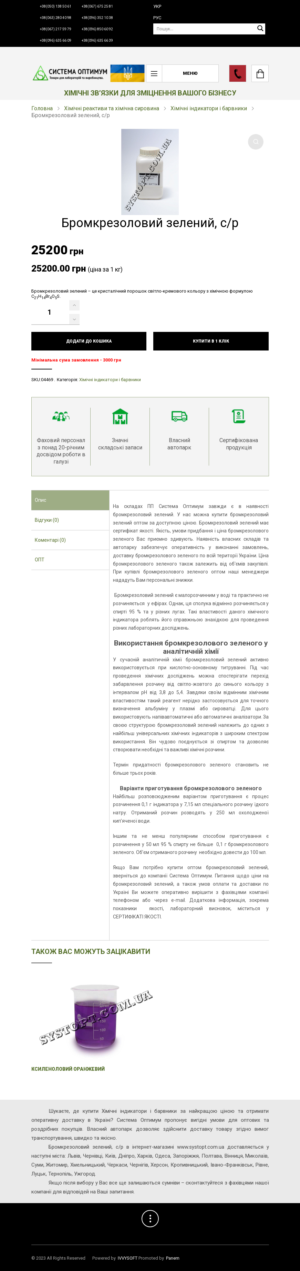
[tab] (70, 500)
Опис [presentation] (40, 500)
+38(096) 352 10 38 (97, 18)
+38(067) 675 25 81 (97, 6)
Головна (42, 108)
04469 (47, 379)
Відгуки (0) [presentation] (47, 520)
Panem (172, 1258)
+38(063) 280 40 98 (55, 18)
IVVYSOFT (127, 1258)
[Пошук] (209, 28)
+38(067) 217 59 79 (55, 29)
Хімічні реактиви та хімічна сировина (111, 108)
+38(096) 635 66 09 (55, 40)
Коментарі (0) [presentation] (50, 540)
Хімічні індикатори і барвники (208, 108)
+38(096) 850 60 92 (97, 29)
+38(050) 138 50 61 (55, 6)
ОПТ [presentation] (39, 559)
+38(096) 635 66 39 (97, 40)
